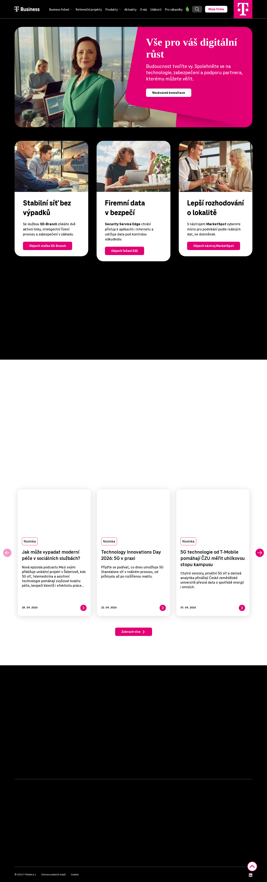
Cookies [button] (75, 874)
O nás (143, 9)
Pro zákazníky (174, 9)
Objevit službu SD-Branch (47, 246)
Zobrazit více (131, 632)
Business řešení (59, 9)
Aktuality (130, 9)
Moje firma (216, 9)
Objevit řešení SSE (124, 251)
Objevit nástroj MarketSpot (213, 246)
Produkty (111, 9)
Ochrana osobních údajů (53, 874)
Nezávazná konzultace (168, 93)
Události (155, 9)
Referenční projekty (89, 9)
